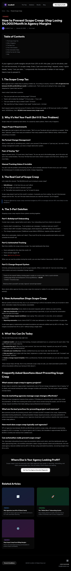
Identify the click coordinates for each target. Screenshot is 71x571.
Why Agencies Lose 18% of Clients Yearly (15, 510)
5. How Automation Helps (12, 49)
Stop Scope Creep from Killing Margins (15, 542)
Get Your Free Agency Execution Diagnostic (35, 470)
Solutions (31, 4)
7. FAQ (7, 54)
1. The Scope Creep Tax (12, 41)
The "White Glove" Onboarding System (50, 510)
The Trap (24, 4)
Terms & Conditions (9, 563)
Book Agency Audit (60, 4)
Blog (44, 4)
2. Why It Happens (11, 43)
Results (39, 4)
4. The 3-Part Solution (12, 47)
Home (3, 11)
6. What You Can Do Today (13, 52)
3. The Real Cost (10, 45)
